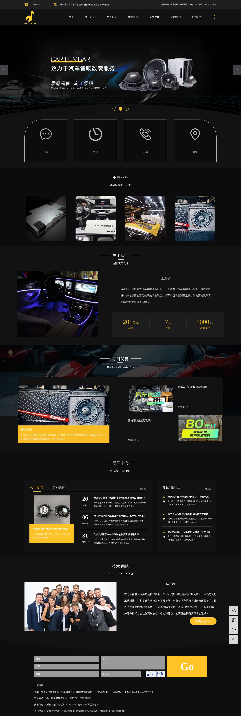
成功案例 (133, 17)
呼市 (82, 698)
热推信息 (165, 4)
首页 (71, 17)
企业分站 (174, 4)
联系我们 (197, 17)
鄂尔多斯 (60, 698)
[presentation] (4, 70)
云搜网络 (117, 692)
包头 (77, 698)
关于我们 (90, 17)
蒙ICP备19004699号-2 (142, 692)
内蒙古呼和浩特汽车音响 (59, 711)
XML (195, 4)
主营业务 (111, 17)
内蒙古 (88, 698)
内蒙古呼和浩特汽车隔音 (85, 711)
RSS (190, 4)
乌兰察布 (69, 698)
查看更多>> (203, 621)
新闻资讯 (176, 17)
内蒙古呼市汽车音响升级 (112, 711)
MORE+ (143, 489)
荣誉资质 (154, 17)
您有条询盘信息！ (208, 4)
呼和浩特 (50, 698)
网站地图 (183, 4)
